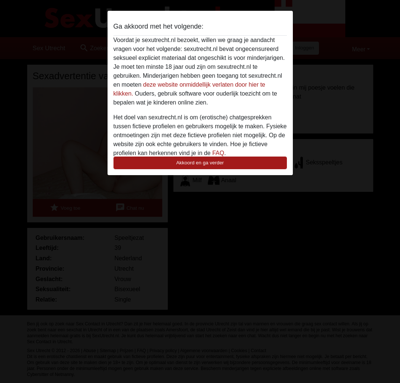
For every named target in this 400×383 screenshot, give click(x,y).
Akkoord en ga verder (200, 162)
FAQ (218, 153)
